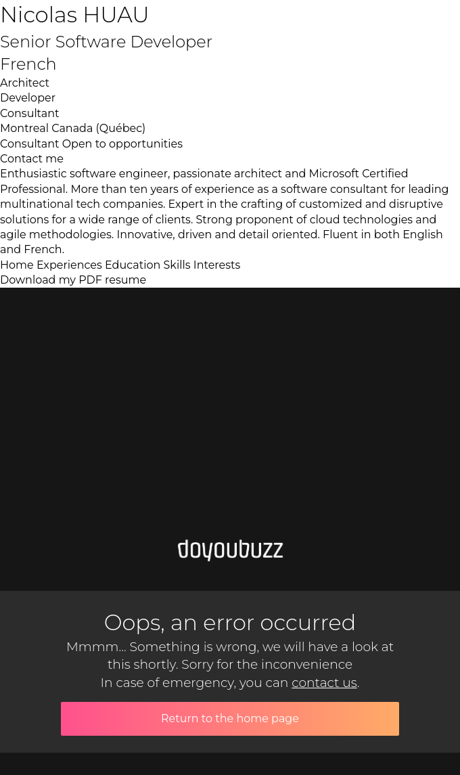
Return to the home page (230, 718)
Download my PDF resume (73, 279)
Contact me (32, 158)
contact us (324, 682)
